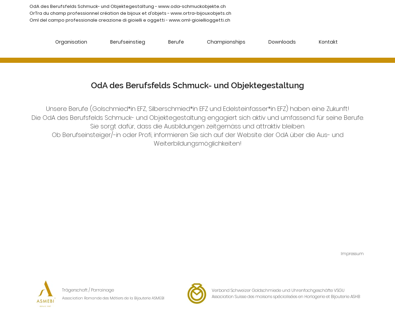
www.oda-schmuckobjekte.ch (192, 6)
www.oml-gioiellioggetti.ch (199, 20)
